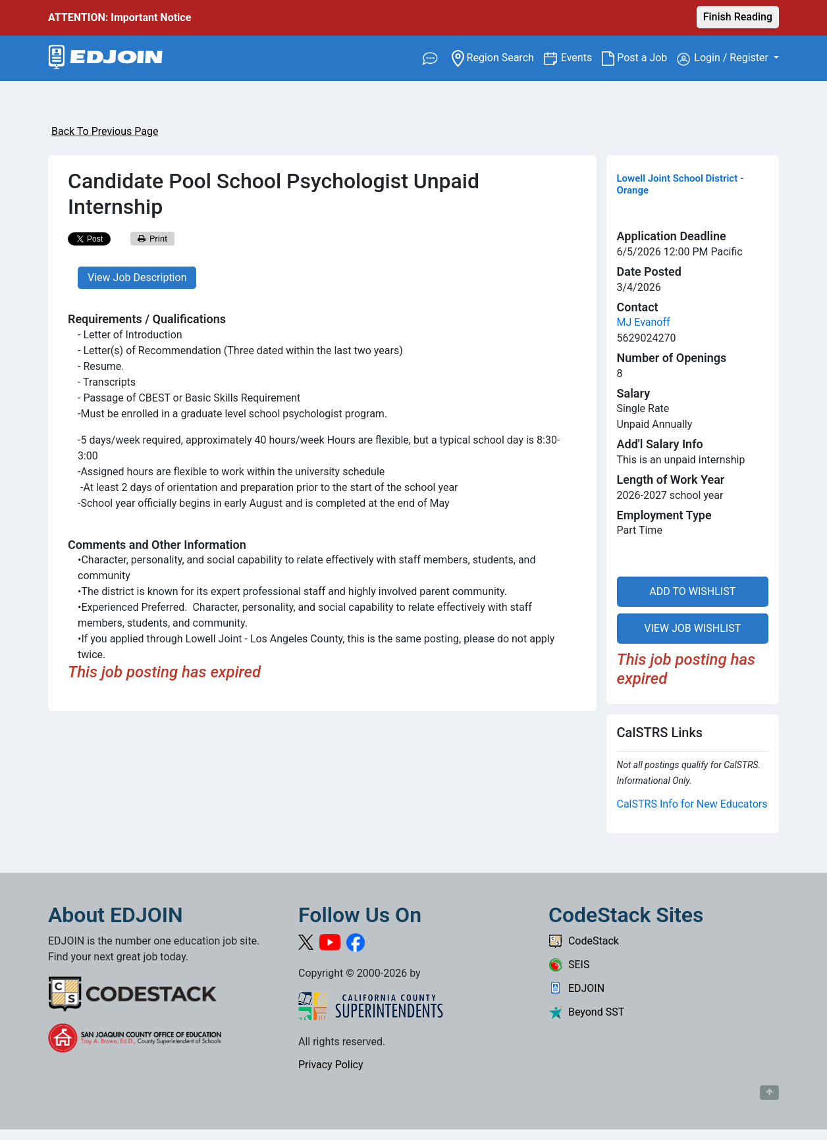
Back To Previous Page (104, 131)
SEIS (568, 964)
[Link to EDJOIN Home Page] (105, 58)
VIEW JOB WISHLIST (692, 628)
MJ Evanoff (643, 322)
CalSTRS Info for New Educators (692, 804)
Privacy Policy (330, 1064)
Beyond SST (586, 1012)
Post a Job (639, 58)
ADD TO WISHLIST (692, 591)
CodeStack (583, 941)
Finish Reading (737, 17)
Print (153, 239)
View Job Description (137, 277)
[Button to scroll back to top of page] (769, 1092)
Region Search (497, 57)
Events (581, 57)
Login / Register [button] (724, 58)
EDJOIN (576, 988)
